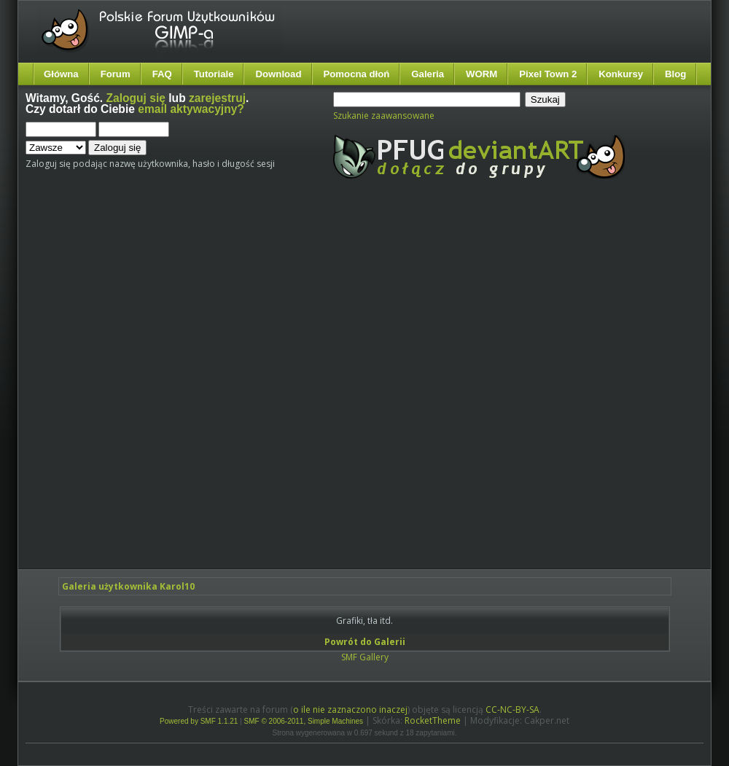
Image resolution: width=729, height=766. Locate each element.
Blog (675, 74)
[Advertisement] (176, 386)
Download (278, 74)
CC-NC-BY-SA (512, 709)
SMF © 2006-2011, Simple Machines (304, 721)
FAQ (162, 74)
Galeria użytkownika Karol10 (128, 586)
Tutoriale (214, 74)
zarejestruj (217, 98)
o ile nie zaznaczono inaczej (350, 709)
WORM (481, 74)
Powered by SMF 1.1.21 (199, 721)
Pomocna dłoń (357, 74)
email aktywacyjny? (191, 109)
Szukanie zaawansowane (383, 115)
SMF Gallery (365, 657)
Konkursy (621, 74)
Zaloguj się (135, 98)
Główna (61, 74)
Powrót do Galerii (364, 642)
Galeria (427, 74)
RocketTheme (433, 720)
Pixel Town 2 (548, 74)
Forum (115, 74)
